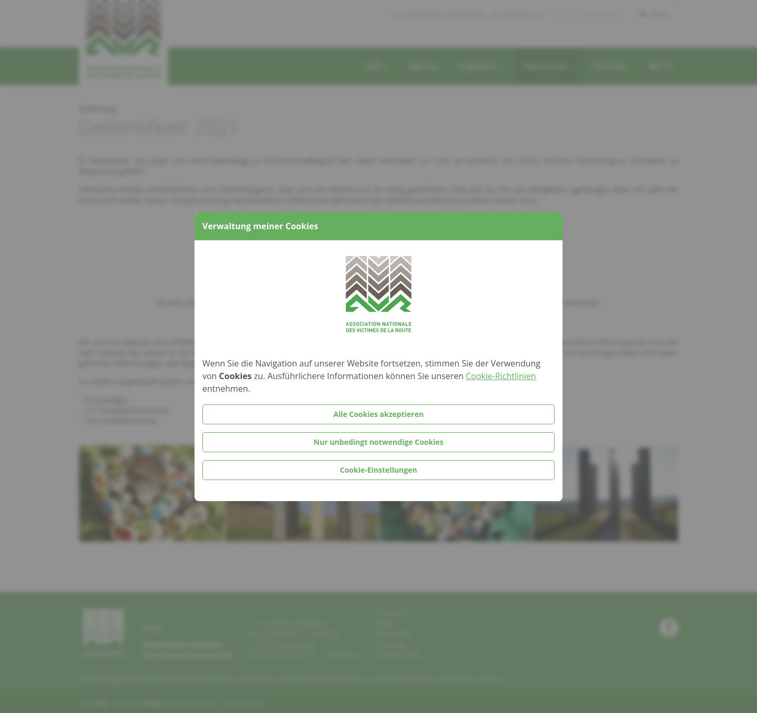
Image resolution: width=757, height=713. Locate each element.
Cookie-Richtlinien (501, 376)
